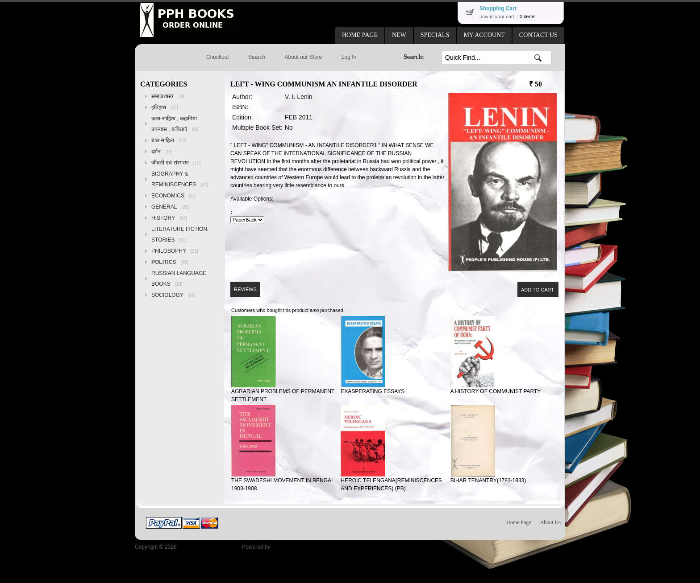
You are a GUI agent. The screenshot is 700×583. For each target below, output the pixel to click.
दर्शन (162, 151)
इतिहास (164, 107)
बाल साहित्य (168, 140)
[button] (359, 35)
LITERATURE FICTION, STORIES (179, 234)
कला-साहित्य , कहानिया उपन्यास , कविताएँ (175, 123)
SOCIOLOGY (173, 295)
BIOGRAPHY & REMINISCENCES (179, 179)
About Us (550, 522)
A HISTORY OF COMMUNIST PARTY (495, 391)
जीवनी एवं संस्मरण (175, 163)
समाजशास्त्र (168, 96)
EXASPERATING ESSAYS (372, 391)
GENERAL (170, 207)
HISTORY (169, 218)
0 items (527, 16)
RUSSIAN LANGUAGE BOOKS (178, 278)
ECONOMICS (173, 196)
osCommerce (288, 547)
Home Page (518, 522)
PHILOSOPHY (174, 251)
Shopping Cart (498, 8)
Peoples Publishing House (209, 547)
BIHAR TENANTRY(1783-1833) (488, 480)
